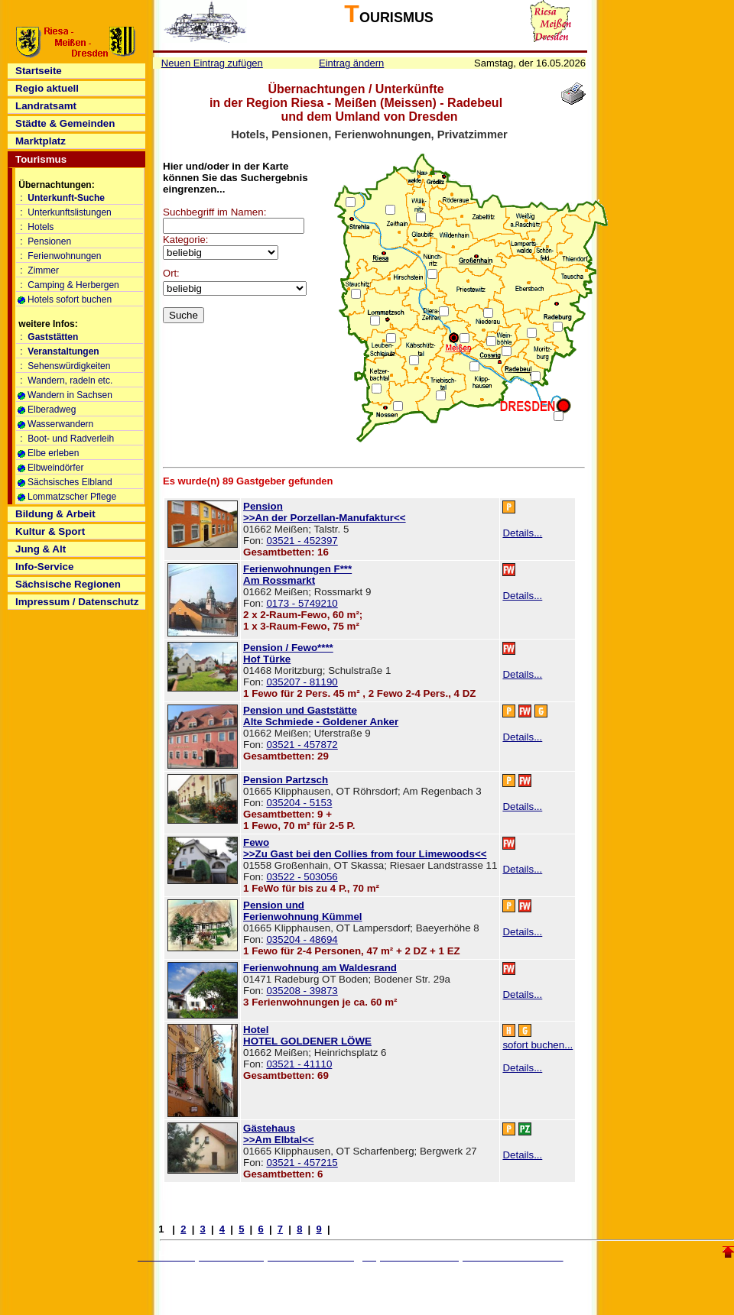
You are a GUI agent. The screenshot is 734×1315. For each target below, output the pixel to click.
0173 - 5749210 (301, 603)
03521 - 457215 (301, 1162)
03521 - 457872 (301, 744)
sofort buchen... (537, 1045)
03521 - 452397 (301, 540)
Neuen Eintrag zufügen (212, 63)
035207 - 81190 (301, 682)
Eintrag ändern (351, 63)
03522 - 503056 (301, 877)
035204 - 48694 (301, 939)
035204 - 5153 (299, 802)
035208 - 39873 (301, 990)
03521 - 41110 (299, 1064)
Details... (522, 533)
